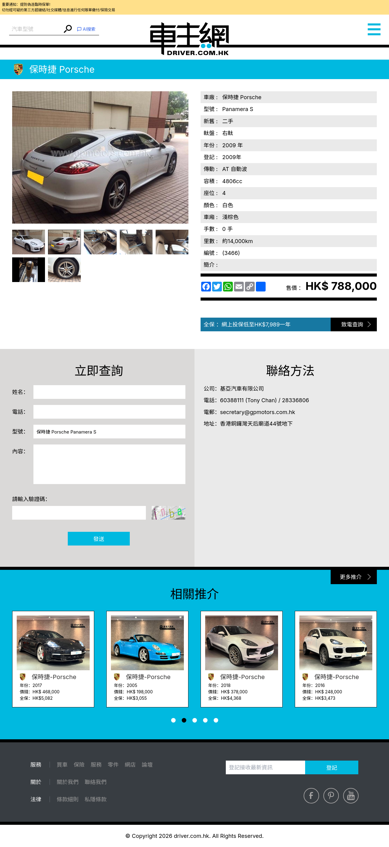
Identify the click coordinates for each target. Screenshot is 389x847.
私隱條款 (95, 799)
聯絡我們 (95, 782)
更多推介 (351, 577)
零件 (113, 765)
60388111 (232, 400)
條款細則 (67, 799)
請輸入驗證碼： (31, 499)
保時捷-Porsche (46, 677)
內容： (20, 451)
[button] (173, 720)
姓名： (20, 392)
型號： (20, 431)
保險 (79, 765)
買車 (62, 765)
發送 (98, 539)
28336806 (295, 400)
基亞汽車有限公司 (242, 388)
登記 (331, 768)
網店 (130, 765)
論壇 (147, 765)
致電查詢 (352, 324)
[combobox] (35, 29)
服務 (96, 765)
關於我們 (67, 782)
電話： (20, 412)
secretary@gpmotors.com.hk (257, 412)
